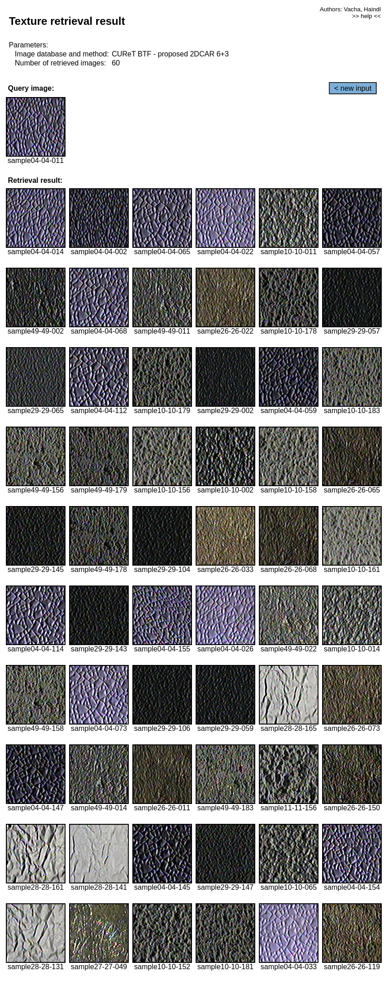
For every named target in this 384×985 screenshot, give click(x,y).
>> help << (366, 16)
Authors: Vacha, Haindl (350, 9)
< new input (352, 88)
